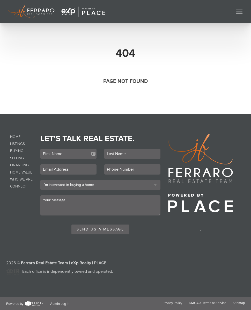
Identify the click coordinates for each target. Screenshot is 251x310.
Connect (18, 186)
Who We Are (21, 179)
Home (15, 137)
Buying (16, 151)
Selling (17, 158)
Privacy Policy (172, 303)
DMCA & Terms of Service (207, 303)
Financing (19, 165)
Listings (17, 144)
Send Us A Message (100, 229)
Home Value (21, 172)
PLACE (100, 264)
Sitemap (239, 303)
